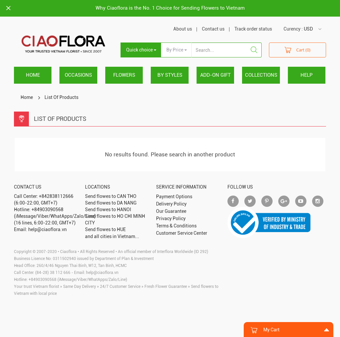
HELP (306, 75)
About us (182, 29)
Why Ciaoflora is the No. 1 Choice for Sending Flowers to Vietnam (170, 8)
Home (33, 75)
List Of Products (61, 97)
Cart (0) (297, 49)
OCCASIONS (78, 75)
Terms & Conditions (176, 225)
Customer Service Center (181, 233)
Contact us (213, 29)
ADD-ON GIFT (215, 75)
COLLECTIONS (261, 75)
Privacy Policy (171, 218)
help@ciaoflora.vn (102, 272)
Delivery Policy (171, 204)
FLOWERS (124, 75)
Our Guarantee (171, 211)
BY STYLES (169, 75)
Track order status (253, 29)
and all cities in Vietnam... (112, 236)
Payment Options (174, 196)
